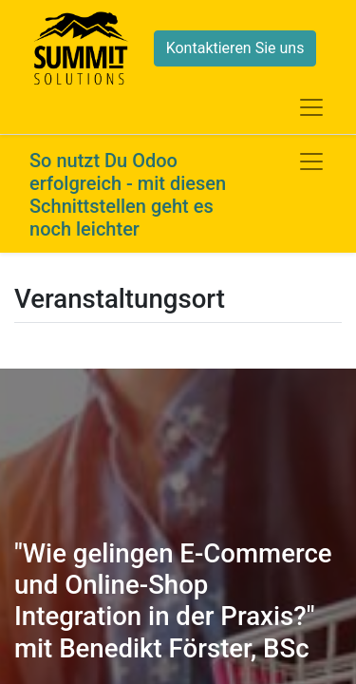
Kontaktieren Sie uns (235, 48)
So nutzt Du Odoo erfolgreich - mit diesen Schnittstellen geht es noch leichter (127, 194)
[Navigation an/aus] (311, 161)
